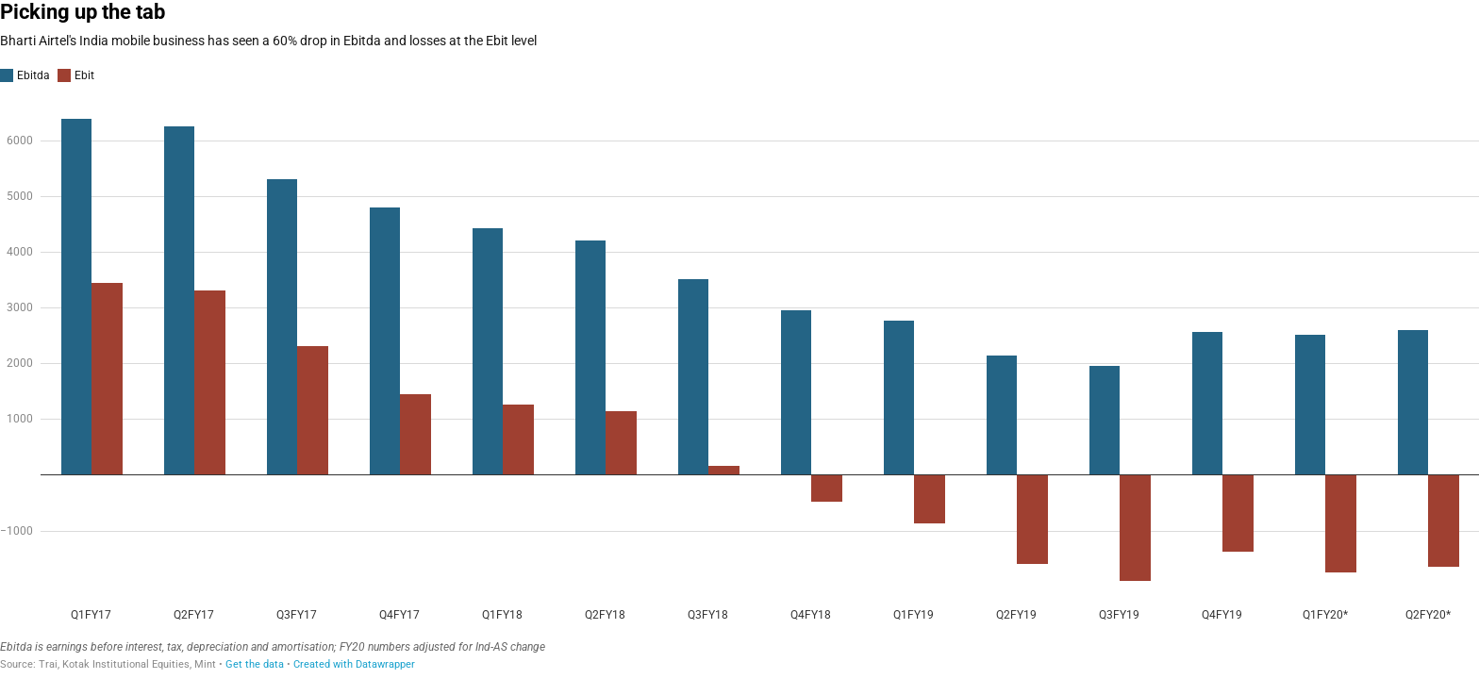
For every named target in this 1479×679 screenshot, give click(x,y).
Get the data (254, 664)
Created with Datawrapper (354, 664)
